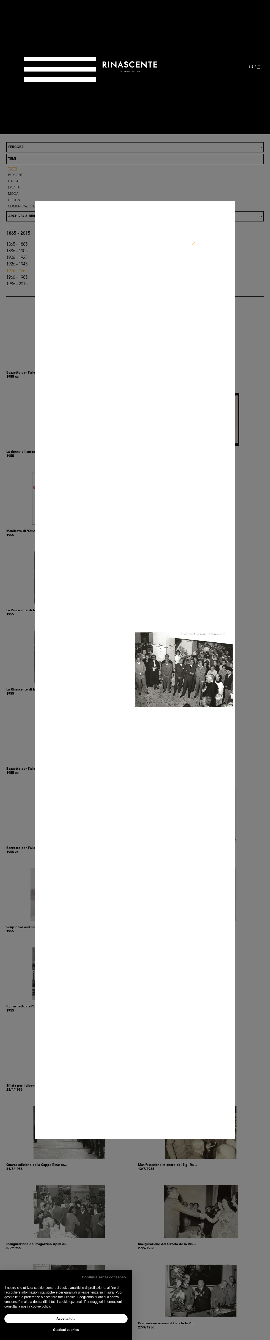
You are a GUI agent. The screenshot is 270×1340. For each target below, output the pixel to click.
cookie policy (40, 1306)
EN (251, 66)
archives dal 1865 (130, 72)
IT (258, 66)
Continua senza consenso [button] (104, 1277)
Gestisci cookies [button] (66, 1330)
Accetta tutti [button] (65, 1318)
